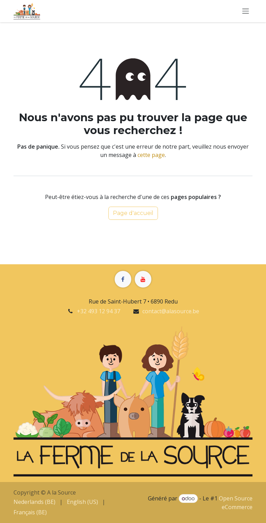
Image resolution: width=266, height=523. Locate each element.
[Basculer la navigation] (245, 11)
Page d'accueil (133, 213)
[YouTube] (143, 279)
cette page (151, 155)
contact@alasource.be (170, 311)
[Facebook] (123, 279)
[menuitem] (34, 502)
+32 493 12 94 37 (98, 311)
